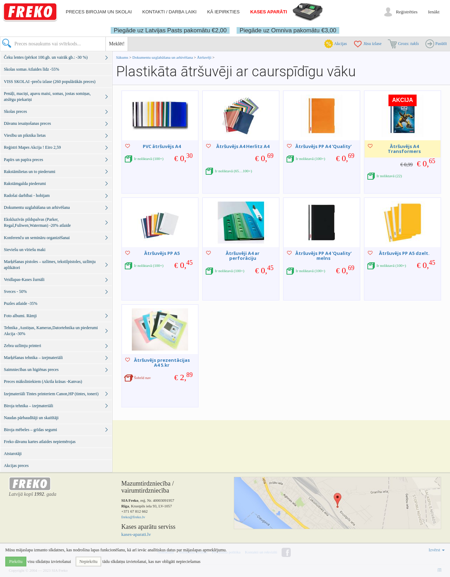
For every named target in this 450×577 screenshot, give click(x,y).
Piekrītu (15, 561)
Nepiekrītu (88, 561)
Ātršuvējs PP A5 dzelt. (404, 253)
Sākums (122, 57)
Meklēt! (116, 43)
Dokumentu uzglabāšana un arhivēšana (163, 57)
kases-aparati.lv (136, 534)
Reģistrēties (406, 11)
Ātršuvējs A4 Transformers (404, 148)
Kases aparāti (268, 11)
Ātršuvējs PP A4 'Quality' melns (323, 255)
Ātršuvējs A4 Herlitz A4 (242, 146)
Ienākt (433, 11)
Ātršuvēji (204, 57)
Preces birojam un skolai (99, 11)
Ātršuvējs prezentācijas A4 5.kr (162, 362)
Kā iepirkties (223, 11)
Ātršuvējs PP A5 (162, 253)
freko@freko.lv (133, 517)
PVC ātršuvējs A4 (162, 146)
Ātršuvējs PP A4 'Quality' (323, 146)
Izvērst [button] (437, 549)
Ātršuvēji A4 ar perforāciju (242, 255)
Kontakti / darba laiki (169, 11)
